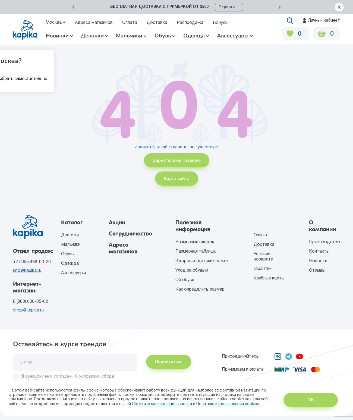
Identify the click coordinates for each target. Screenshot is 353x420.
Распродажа (190, 23)
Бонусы (220, 23)
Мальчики (131, 35)
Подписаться (168, 362)
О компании (322, 226)
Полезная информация (192, 226)
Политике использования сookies (227, 404)
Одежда (70, 264)
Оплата (129, 23)
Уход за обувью (191, 270)
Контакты (319, 251)
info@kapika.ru (27, 271)
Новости (318, 261)
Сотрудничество (130, 233)
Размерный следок (194, 242)
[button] (73, 7)
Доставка (157, 23)
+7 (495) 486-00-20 (32, 262)
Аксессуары (73, 273)
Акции (117, 222)
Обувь (67, 254)
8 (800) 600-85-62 (30, 302)
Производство (324, 242)
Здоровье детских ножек (202, 261)
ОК (310, 400)
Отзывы (317, 270)
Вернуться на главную (177, 160)
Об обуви (184, 280)
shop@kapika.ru (28, 310)
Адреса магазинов (94, 23)
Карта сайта (177, 179)
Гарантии (263, 269)
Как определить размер (200, 289)
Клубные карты (269, 278)
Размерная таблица (195, 251)
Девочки (94, 35)
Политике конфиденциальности (162, 404)
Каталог (72, 222)
